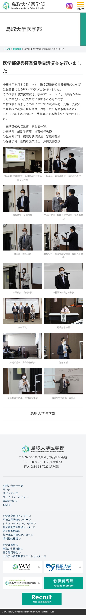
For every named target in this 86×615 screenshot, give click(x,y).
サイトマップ (10, 493)
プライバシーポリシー (15, 497)
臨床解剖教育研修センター (19, 527)
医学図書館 (10, 544)
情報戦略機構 (12, 538)
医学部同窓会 (12, 552)
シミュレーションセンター (19, 523)
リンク (6, 489)
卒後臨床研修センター (17, 519)
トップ (7, 49)
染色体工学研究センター (18, 534)
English (7, 504)
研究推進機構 (11, 531)
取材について (10, 500)
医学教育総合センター (17, 515)
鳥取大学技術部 (13, 548)
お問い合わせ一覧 (13, 485)
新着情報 (17, 49)
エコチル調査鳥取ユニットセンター (24, 556)
